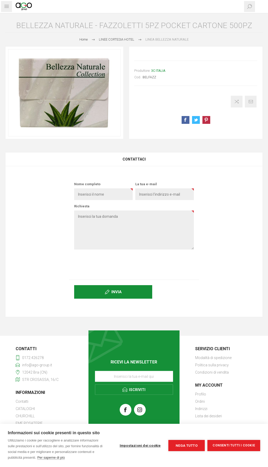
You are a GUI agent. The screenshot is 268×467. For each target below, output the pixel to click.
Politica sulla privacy (212, 365)
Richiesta (82, 206)
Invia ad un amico (251, 101)
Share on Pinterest (206, 120)
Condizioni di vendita (212, 372)
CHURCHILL (25, 416)
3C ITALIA (158, 71)
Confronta (237, 101)
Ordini (200, 401)
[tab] (134, 159)
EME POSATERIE (29, 423)
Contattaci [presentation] (134, 159)
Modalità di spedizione (213, 358)
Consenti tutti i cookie (234, 445)
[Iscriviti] (134, 376)
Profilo (200, 394)
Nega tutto (187, 445)
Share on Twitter (196, 120)
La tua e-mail (146, 184)
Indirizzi (201, 409)
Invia (116, 292)
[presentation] (134, 263)
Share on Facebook (185, 120)
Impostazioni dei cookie (140, 445)
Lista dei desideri (208, 416)
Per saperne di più (51, 457)
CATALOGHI (25, 409)
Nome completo (87, 184)
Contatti (22, 401)
